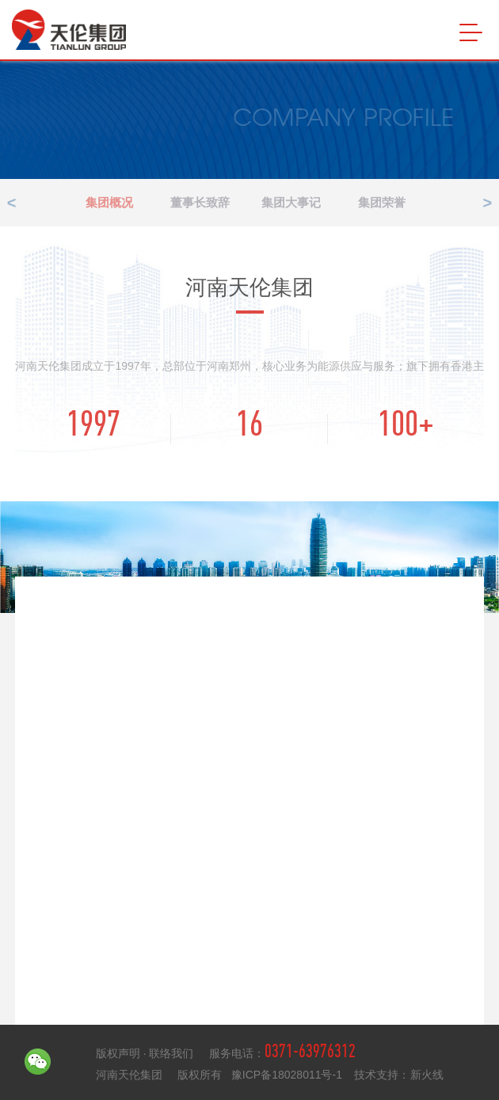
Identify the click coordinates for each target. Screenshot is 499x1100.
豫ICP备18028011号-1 (288, 1074)
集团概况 (127, 202)
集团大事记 (308, 202)
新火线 (427, 1074)
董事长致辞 (218, 202)
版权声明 (119, 1053)
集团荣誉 (399, 202)
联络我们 (171, 1053)
